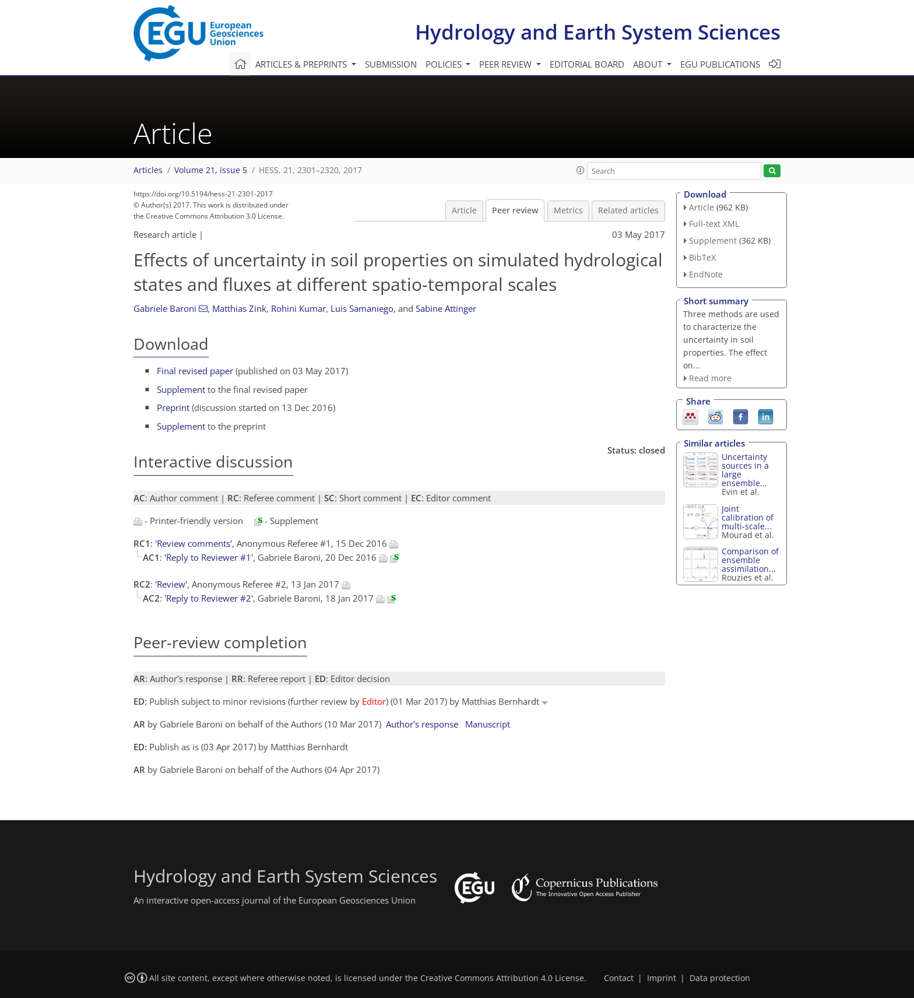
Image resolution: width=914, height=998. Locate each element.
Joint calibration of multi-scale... (748, 517)
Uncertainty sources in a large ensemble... (745, 470)
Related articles (628, 210)
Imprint (661, 978)
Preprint (173, 407)
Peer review (515, 210)
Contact (619, 978)
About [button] (649, 64)
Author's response (422, 724)
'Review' (171, 584)
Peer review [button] (506, 64)
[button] (580, 170)
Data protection (720, 978)
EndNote (706, 274)
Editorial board (587, 64)
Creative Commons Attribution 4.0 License (502, 978)
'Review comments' (193, 543)
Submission (391, 64)
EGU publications (720, 64)
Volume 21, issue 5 (210, 170)
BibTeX (702, 257)
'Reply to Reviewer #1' (208, 557)
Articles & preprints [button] (302, 64)
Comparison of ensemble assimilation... (750, 560)
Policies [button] (445, 64)
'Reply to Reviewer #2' (208, 598)
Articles (148, 170)
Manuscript (487, 724)
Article (464, 210)
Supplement (181, 389)
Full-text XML (714, 223)
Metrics (568, 210)
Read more (710, 378)
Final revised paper (195, 371)
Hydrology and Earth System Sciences (598, 31)
